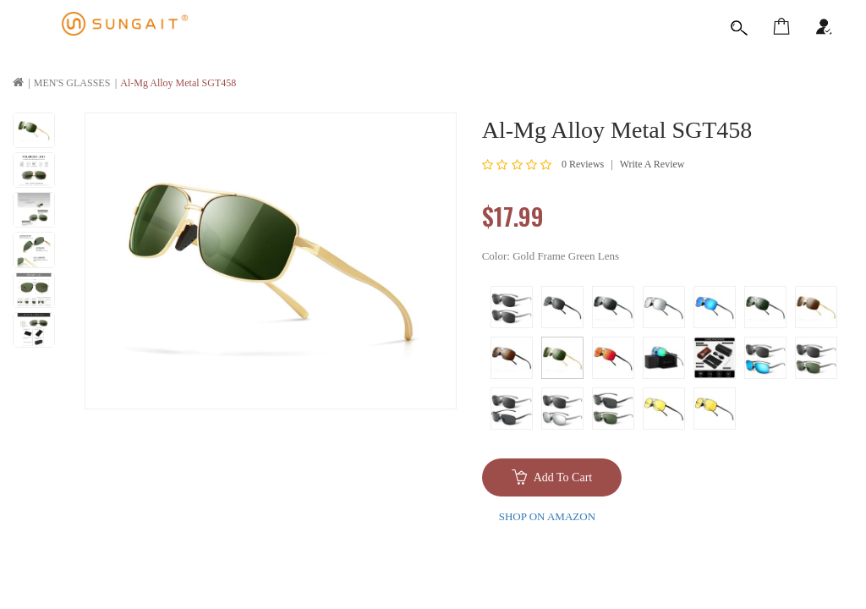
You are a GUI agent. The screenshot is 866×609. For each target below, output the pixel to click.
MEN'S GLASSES (72, 83)
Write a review (652, 164)
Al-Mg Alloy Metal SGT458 (178, 83)
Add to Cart (563, 477)
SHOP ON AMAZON (547, 516)
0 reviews (583, 164)
